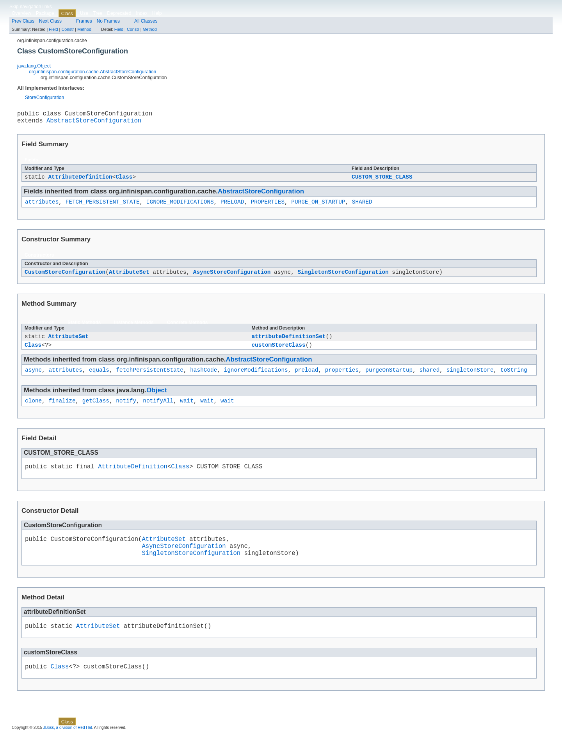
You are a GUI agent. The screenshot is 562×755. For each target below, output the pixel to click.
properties (342, 379)
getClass (95, 411)
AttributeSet (129, 278)
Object (156, 400)
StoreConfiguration (44, 97)
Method (84, 29)
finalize (61, 411)
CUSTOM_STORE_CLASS (382, 180)
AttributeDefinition (80, 180)
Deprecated (119, 13)
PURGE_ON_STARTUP (318, 207)
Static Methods (84, 329)
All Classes (145, 21)
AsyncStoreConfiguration (232, 278)
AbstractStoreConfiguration (93, 123)
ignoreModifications (256, 379)
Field (53, 29)
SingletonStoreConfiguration (342, 278)
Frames (84, 21)
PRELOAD (232, 207)
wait (187, 411)
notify (126, 411)
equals (99, 379)
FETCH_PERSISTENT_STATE (103, 207)
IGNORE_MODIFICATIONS (180, 207)
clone (33, 411)
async (33, 379)
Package (45, 13)
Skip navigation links (30, 6)
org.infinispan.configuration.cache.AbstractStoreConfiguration (92, 71)
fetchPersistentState (149, 379)
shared (429, 379)
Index (141, 13)
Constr (67, 29)
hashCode (203, 379)
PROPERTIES (268, 207)
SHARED (362, 207)
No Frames (108, 21)
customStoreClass (278, 353)
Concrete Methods (187, 329)
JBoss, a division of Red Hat (67, 748)
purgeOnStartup (389, 379)
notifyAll (158, 411)
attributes (42, 207)
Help (157, 13)
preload (306, 379)
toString (513, 379)
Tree (97, 13)
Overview (21, 13)
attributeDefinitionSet (288, 343)
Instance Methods (133, 329)
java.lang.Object (34, 66)
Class (124, 180)
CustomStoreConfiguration (65, 278)
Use (84, 13)
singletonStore (470, 379)
